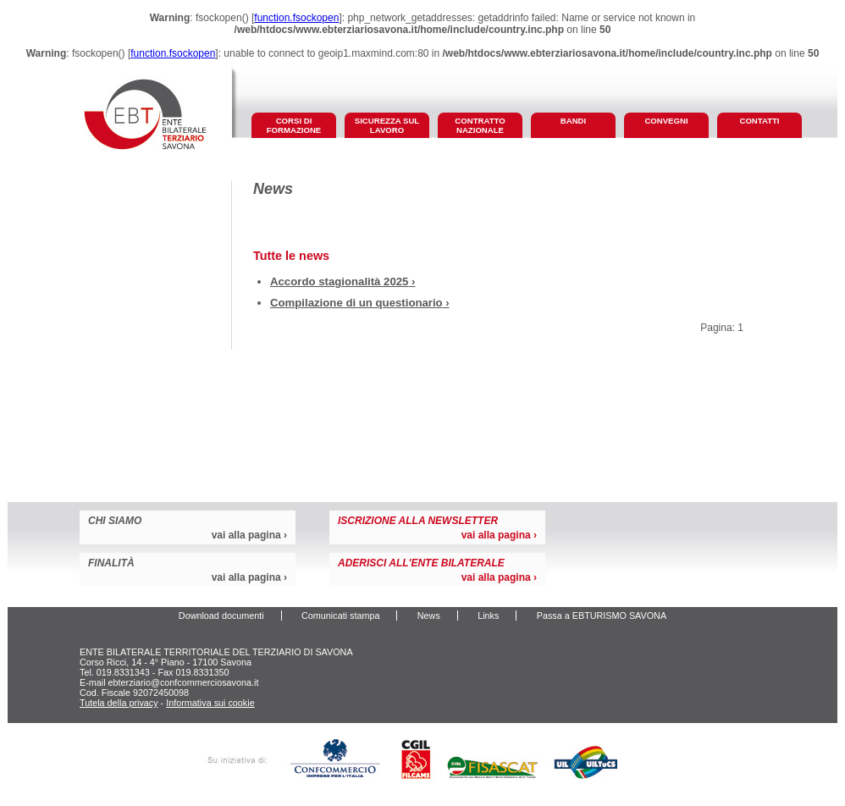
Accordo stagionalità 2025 (339, 281)
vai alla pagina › (249, 535)
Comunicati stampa (340, 615)
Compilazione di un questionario (356, 302)
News (428, 615)
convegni (666, 120)
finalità (111, 563)
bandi (573, 120)
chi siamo (114, 521)
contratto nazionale (480, 125)
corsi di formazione (294, 125)
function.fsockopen (296, 18)
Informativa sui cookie (210, 703)
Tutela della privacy (119, 703)
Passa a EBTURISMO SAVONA (601, 615)
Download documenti (221, 615)
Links (488, 615)
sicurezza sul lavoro (387, 125)
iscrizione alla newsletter (418, 521)
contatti (759, 120)
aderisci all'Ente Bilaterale (421, 563)
